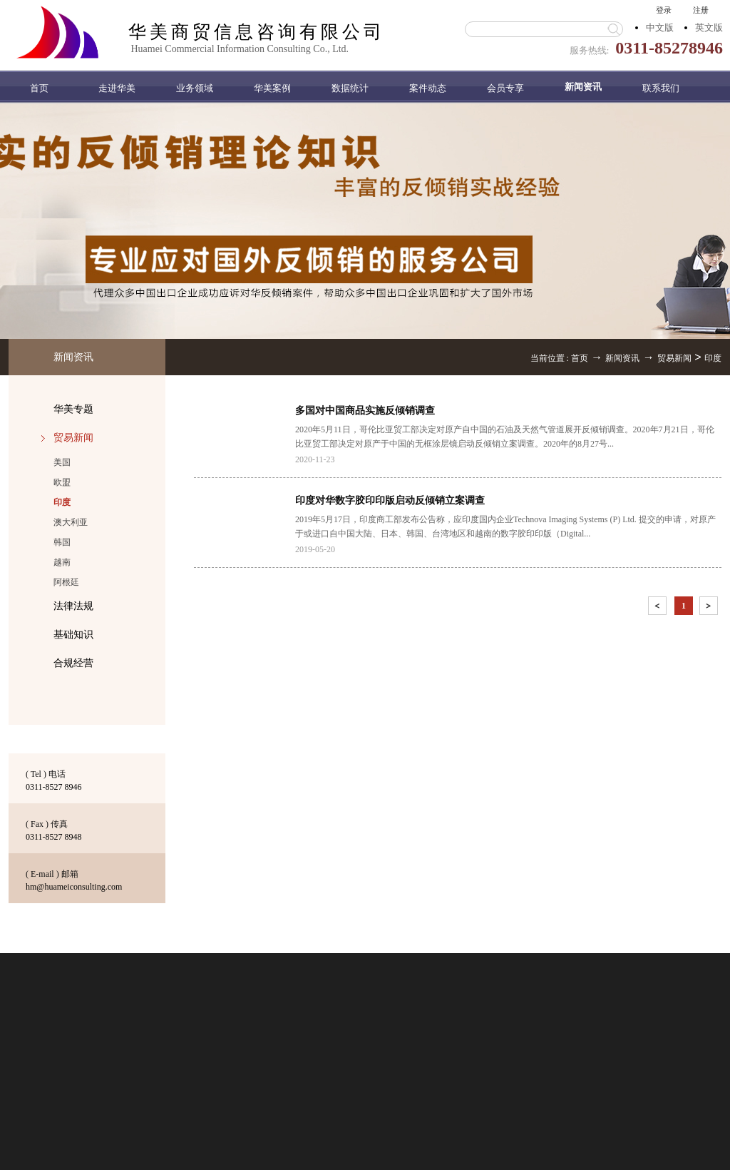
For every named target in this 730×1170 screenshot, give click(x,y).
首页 (39, 88)
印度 (712, 358)
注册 (701, 10)
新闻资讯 (622, 358)
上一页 (659, 608)
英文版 (709, 27)
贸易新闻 (674, 358)
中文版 (660, 27)
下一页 (710, 608)
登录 (664, 10)
